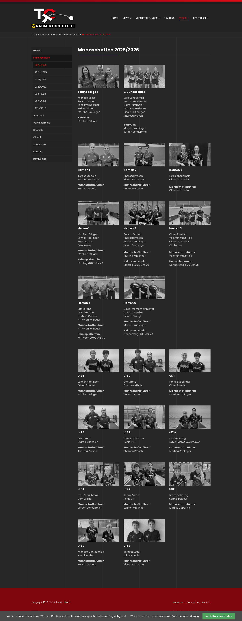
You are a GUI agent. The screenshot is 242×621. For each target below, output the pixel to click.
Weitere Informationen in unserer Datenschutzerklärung (164, 616)
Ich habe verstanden (218, 616)
